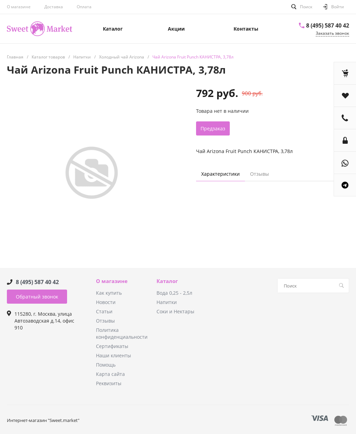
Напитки (167, 302)
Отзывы (105, 320)
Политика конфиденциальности (122, 333)
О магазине (19, 7)
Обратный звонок (37, 296)
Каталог (167, 281)
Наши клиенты (113, 355)
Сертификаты (112, 346)
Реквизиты (108, 383)
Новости (106, 302)
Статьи (104, 311)
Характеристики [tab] (220, 174)
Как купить (109, 293)
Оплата (84, 7)
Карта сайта (110, 374)
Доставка (53, 7)
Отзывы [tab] (259, 174)
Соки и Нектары (175, 311)
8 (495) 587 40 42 (327, 25)
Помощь (106, 364)
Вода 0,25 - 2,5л (174, 293)
